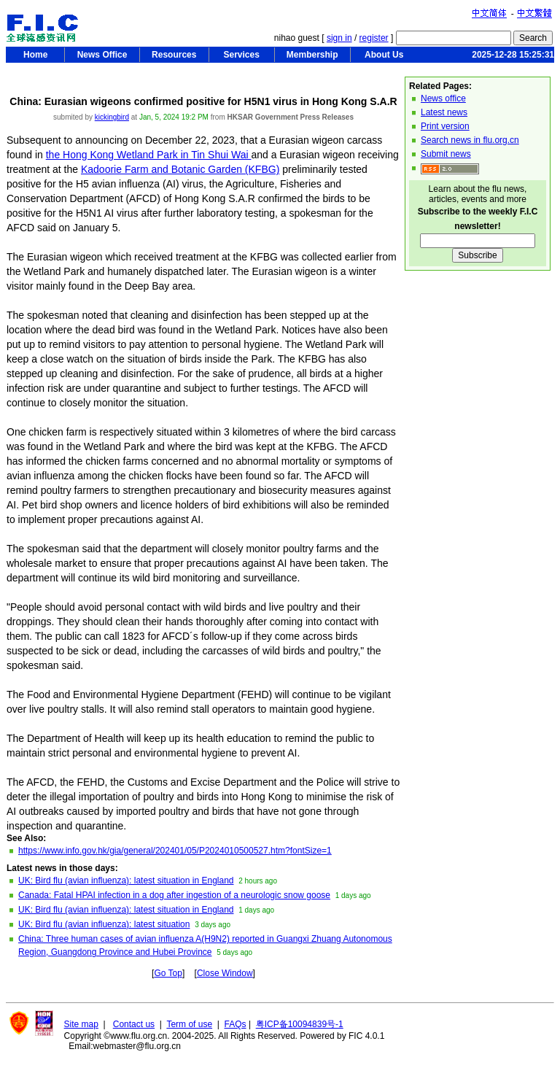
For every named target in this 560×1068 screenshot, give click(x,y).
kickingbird (112, 117)
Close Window (225, 973)
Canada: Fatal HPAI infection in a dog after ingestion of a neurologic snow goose (174, 895)
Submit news (446, 154)
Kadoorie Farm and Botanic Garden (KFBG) (180, 169)
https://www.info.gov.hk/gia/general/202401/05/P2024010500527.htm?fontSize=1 (175, 851)
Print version (445, 126)
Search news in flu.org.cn (470, 140)
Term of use (189, 1024)
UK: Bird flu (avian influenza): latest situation (104, 924)
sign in (339, 38)
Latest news (444, 112)
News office (443, 98)
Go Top (168, 973)
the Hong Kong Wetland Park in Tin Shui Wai (149, 154)
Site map (81, 1024)
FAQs (235, 1024)
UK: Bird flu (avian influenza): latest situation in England (126, 880)
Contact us (134, 1024)
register (374, 38)
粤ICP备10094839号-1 (299, 1024)
